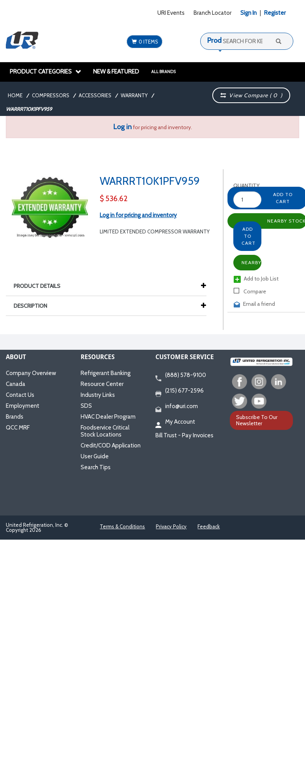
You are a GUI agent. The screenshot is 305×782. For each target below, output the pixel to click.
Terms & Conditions (122, 526)
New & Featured (116, 71)
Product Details (41, 285)
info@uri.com (176, 406)
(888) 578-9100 (180, 375)
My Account (175, 422)
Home (15, 95)
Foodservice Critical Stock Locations (105, 431)
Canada (15, 383)
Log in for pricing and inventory (138, 215)
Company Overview (31, 373)
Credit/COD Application (111, 445)
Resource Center (102, 383)
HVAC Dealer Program (108, 416)
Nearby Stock (251, 262)
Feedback (208, 526)
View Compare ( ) (251, 95)
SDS (86, 405)
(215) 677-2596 (179, 391)
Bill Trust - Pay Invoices (184, 435)
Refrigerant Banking (105, 373)
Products (220, 40)
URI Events (171, 12)
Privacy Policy (171, 526)
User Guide (95, 456)
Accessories (95, 95)
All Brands (163, 71)
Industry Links (98, 394)
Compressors (50, 95)
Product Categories (45, 71)
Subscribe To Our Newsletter (256, 420)
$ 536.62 (114, 198)
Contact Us (20, 394)
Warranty (134, 95)
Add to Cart (249, 236)
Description (34, 305)
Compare (250, 291)
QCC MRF (18, 427)
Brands (14, 416)
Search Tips (96, 467)
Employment (22, 405)
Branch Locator (212, 12)
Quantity (240, 185)
